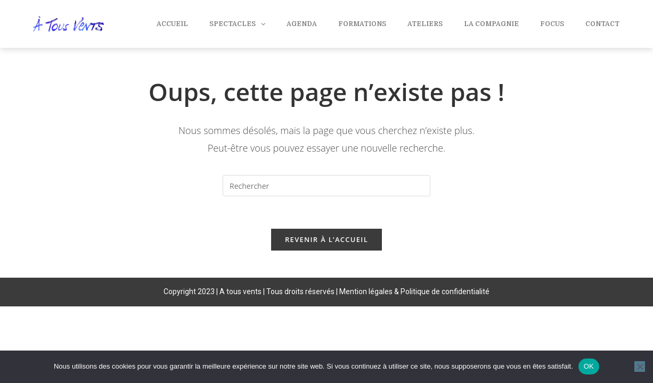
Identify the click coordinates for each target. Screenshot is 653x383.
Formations (362, 24)
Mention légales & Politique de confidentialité (414, 291)
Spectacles (237, 23)
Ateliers (425, 24)
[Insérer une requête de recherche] (326, 185)
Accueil (172, 24)
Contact (602, 24)
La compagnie (491, 24)
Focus (552, 24)
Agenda (302, 24)
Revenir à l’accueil (326, 239)
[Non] (639, 366)
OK (589, 366)
